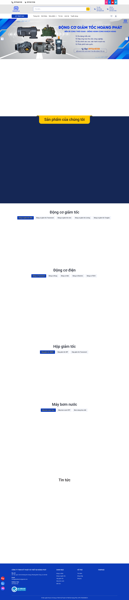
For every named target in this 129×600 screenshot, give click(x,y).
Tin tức (60, 16)
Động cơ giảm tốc (61, 576)
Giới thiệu (44, 16)
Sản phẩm (52, 16)
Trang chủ (36, 16)
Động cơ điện (59, 573)
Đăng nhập (80, 576)
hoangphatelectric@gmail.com (20, 579)
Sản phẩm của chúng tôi (64, 119)
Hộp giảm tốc (59, 578)
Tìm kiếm (79, 573)
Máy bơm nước (60, 581)
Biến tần (58, 583)
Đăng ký (79, 578)
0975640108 (17, 2)
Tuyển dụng (74, 16)
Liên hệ (66, 16)
